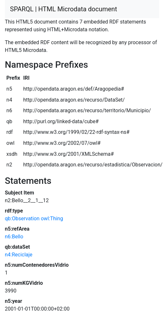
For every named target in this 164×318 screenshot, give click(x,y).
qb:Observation (22, 218)
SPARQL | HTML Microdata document (63, 9)
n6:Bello (14, 237)
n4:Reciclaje (19, 255)
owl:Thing (52, 218)
